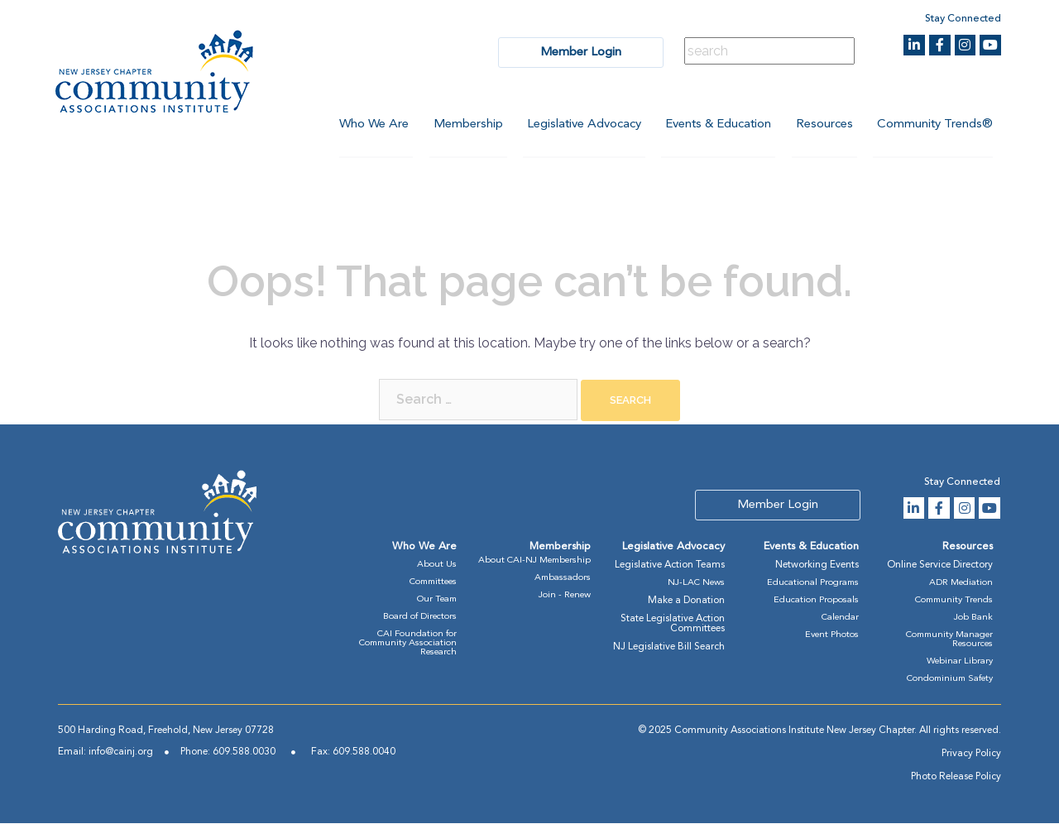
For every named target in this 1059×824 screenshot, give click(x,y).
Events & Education (717, 124)
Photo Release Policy (956, 778)
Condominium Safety (950, 679)
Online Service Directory (940, 566)
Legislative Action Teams (670, 566)
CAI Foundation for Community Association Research (408, 644)
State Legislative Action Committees (673, 625)
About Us (437, 565)
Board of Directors (420, 617)
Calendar (840, 618)
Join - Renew (565, 596)
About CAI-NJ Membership (534, 561)
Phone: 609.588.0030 (228, 753)
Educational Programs (813, 583)
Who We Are (371, 124)
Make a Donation (686, 601)
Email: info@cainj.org (105, 753)
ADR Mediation (961, 583)
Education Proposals (816, 601)
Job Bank (973, 618)
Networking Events (817, 566)
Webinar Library (960, 662)
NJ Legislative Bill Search (669, 648)
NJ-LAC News (696, 583)
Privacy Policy (971, 754)
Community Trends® (935, 124)
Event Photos (832, 635)
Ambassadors (562, 578)
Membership (466, 124)
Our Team (437, 600)
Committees (433, 582)
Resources (823, 124)
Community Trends (954, 601)
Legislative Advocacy (582, 124)
